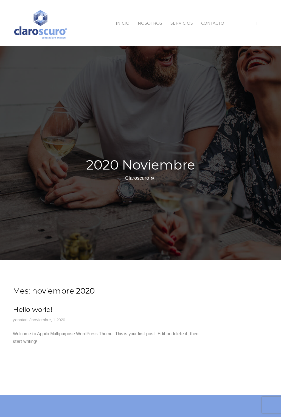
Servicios (181, 23)
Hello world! (33, 309)
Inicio (123, 23)
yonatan (20, 319)
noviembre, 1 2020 (48, 319)
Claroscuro (137, 178)
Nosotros (150, 23)
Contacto (212, 23)
